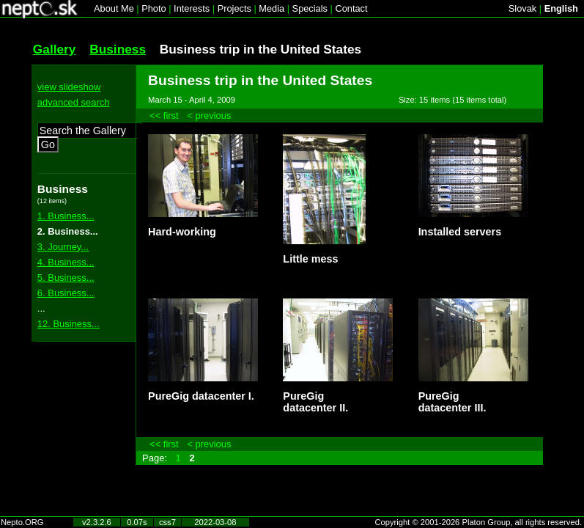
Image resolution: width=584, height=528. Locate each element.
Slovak (522, 8)
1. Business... (66, 215)
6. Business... (66, 292)
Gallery (54, 49)
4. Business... (66, 262)
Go (48, 144)
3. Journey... (63, 246)
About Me (114, 8)
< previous (209, 115)
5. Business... (66, 277)
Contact (351, 8)
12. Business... (68, 323)
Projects (234, 8)
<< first (164, 115)
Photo (153, 8)
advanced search (73, 102)
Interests (192, 8)
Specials (310, 8)
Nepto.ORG (22, 522)
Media (271, 8)
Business (117, 49)
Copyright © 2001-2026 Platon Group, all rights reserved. (479, 522)
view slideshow (68, 86)
